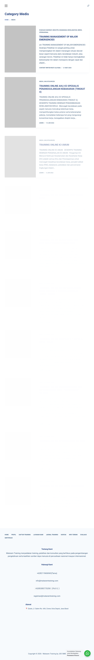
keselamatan (72, 30)
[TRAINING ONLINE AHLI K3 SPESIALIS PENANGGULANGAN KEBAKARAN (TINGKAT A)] (20, 104)
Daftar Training (25, 534)
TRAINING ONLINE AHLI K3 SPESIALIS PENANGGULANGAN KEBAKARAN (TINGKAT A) (62, 91)
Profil (13, 534)
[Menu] (88, 6)
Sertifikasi (9, 538)
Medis (80, 30)
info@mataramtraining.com (47, 581)
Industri (56, 30)
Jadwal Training (52, 534)
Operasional (43, 32)
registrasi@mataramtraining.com (47, 596)
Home (7, 534)
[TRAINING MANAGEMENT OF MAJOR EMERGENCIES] (20, 49)
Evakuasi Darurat (45, 30)
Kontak (63, 534)
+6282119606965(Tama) (47, 573)
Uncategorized (49, 84)
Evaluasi (83, 534)
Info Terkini (73, 534)
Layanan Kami (38, 534)
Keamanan (63, 30)
